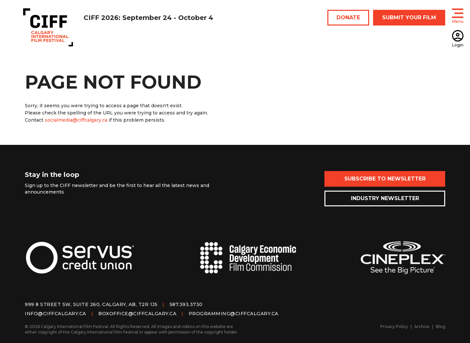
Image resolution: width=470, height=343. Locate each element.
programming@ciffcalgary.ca (233, 314)
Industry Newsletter (385, 198)
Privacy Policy (394, 326)
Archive (422, 326)
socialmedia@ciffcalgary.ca (76, 120)
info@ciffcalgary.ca (55, 314)
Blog (440, 326)
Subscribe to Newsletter (385, 179)
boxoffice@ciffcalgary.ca (137, 314)
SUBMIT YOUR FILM (409, 17)
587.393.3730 (186, 304)
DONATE (348, 17)
